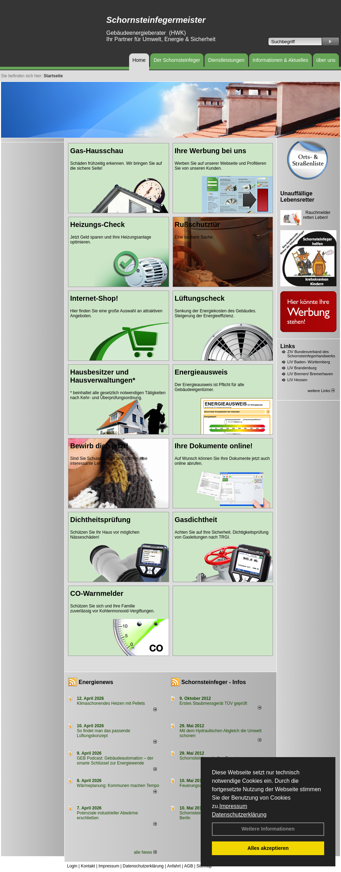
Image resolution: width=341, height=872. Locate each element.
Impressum (233, 806)
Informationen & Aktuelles (280, 60)
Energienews (96, 682)
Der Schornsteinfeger (177, 60)
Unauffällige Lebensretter (297, 196)
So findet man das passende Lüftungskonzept (103, 733)
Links (287, 346)
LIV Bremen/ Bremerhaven (310, 374)
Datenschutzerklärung (239, 815)
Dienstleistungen (226, 60)
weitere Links (321, 391)
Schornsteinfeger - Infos (213, 682)
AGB (188, 866)
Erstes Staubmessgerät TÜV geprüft (213, 703)
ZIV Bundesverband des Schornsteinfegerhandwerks (311, 354)
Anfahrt (174, 866)
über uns (325, 60)
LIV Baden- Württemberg (308, 362)
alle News (145, 852)
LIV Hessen (297, 380)
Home (139, 60)
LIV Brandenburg (301, 368)
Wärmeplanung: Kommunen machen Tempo (118, 785)
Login (72, 866)
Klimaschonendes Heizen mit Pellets (111, 703)
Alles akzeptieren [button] (268, 848)
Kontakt (88, 866)
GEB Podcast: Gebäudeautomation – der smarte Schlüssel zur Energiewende (115, 761)
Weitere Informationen (268, 829)
